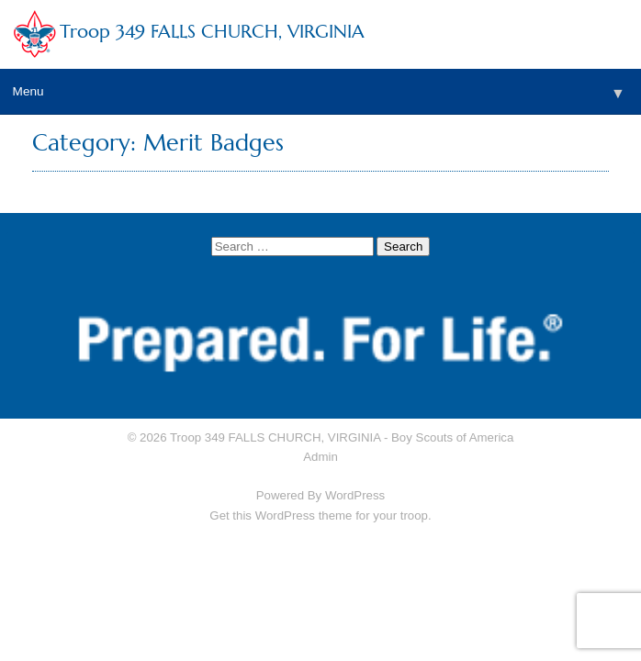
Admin (320, 457)
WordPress (355, 495)
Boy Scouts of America (452, 437)
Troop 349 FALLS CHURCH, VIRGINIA (212, 31)
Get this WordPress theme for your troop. (320, 515)
